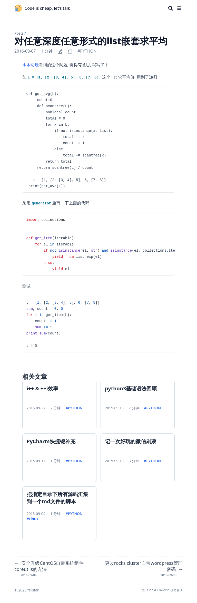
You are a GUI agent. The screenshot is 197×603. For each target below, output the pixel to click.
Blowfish (163, 590)
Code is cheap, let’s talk (47, 8)
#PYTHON (86, 51)
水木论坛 (30, 64)
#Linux (32, 518)
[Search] (170, 8)
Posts (18, 33)
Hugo (149, 590)
